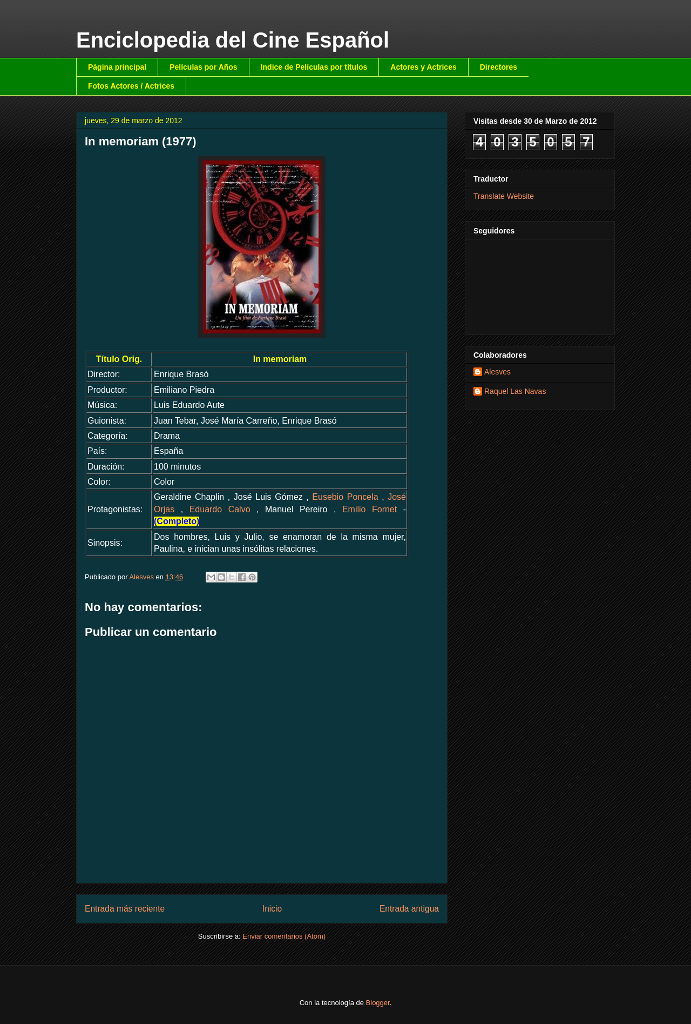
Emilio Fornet (369, 509)
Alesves (497, 371)
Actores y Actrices (423, 67)
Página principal (117, 67)
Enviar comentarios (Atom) (284, 936)
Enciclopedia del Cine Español (232, 40)
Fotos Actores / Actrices (131, 86)
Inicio (272, 908)
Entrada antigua (409, 908)
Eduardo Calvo (219, 509)
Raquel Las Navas (515, 391)
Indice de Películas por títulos (314, 67)
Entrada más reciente (125, 908)
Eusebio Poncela (345, 496)
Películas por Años (204, 67)
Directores (498, 67)
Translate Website (503, 196)
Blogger (378, 1003)
